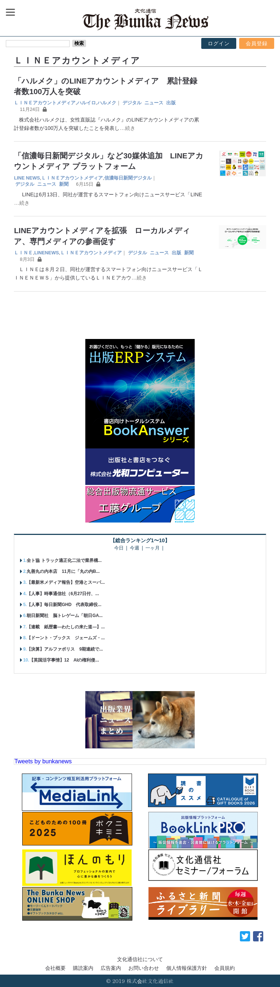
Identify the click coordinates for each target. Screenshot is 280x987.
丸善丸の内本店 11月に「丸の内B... (63, 571)
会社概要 (55, 968)
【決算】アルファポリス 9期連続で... (65, 649)
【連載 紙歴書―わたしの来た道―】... (66, 626)
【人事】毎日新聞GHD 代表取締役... (64, 604)
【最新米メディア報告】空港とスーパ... (66, 582)
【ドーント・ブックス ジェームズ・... (66, 637)
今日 (119, 548)
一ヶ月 (152, 548)
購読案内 (83, 968)
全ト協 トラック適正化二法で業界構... (64, 560)
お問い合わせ (143, 968)
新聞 (64, 184)
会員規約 (224, 968)
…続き (127, 128)
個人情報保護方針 (186, 968)
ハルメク (106, 102)
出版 (171, 102)
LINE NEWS (27, 178)
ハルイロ (86, 102)
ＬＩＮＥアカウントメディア (44, 102)
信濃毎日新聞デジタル (128, 178)
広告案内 (111, 968)
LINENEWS (46, 252)
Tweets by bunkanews (42, 761)
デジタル (131, 102)
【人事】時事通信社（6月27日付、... (63, 593)
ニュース (153, 102)
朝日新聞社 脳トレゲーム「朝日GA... (64, 615)
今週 (134, 548)
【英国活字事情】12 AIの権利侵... (64, 660)
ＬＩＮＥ (23, 252)
